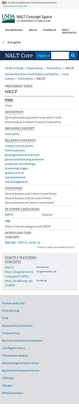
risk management (16, 182)
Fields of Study (14, 68)
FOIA (5, 318)
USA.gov (7, 385)
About (33, 30)
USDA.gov (8, 378)
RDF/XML (10, 242)
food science (35, 68)
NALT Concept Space (34, 16)
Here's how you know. (13, 6)
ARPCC (9, 214)
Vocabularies (14, 30)
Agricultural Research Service (20, 370)
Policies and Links (13, 303)
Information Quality (15, 355)
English (41, 55)
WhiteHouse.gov (12, 393)
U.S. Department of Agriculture (34, 20)
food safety (54, 68)
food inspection (15, 150)
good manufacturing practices (24, 159)
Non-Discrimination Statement (22, 340)
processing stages (16, 168)
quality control (14, 173)
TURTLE (22, 242)
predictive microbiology (20, 164)
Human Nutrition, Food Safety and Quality (32, 74)
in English (14, 42)
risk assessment (15, 177)
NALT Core (19, 55)
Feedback (49, 30)
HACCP (9, 267)
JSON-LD (34, 242)
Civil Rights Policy (13, 348)
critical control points (19, 146)
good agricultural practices (22, 155)
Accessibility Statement (17, 325)
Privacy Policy (11, 333)
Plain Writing (10, 310)
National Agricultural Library (20, 363)
